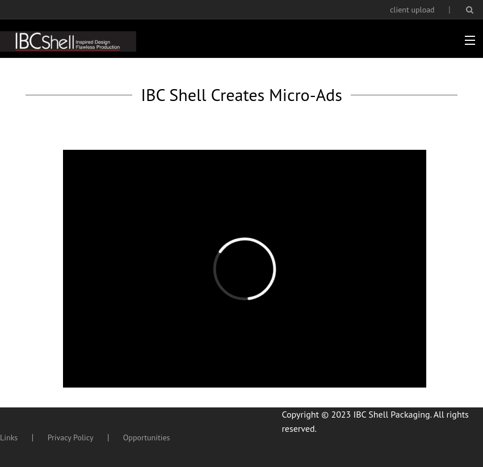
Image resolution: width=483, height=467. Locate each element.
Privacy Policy (71, 437)
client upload (412, 10)
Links (9, 437)
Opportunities (146, 437)
